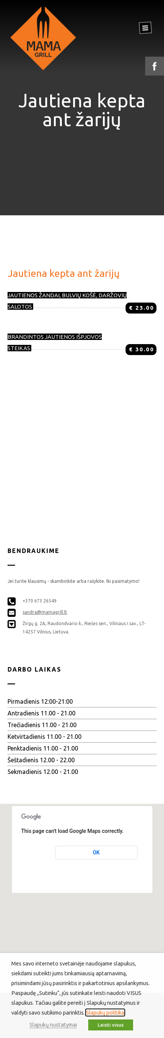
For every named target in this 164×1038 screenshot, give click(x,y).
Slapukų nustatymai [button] (53, 1024)
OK (96, 853)
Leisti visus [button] (111, 1024)
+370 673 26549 (40, 600)
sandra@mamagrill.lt (45, 612)
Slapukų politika (105, 1012)
